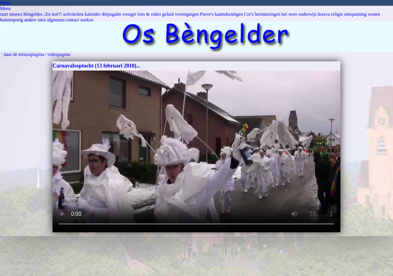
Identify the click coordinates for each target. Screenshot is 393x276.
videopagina (59, 54)
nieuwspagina (31, 54)
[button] (196, 29)
